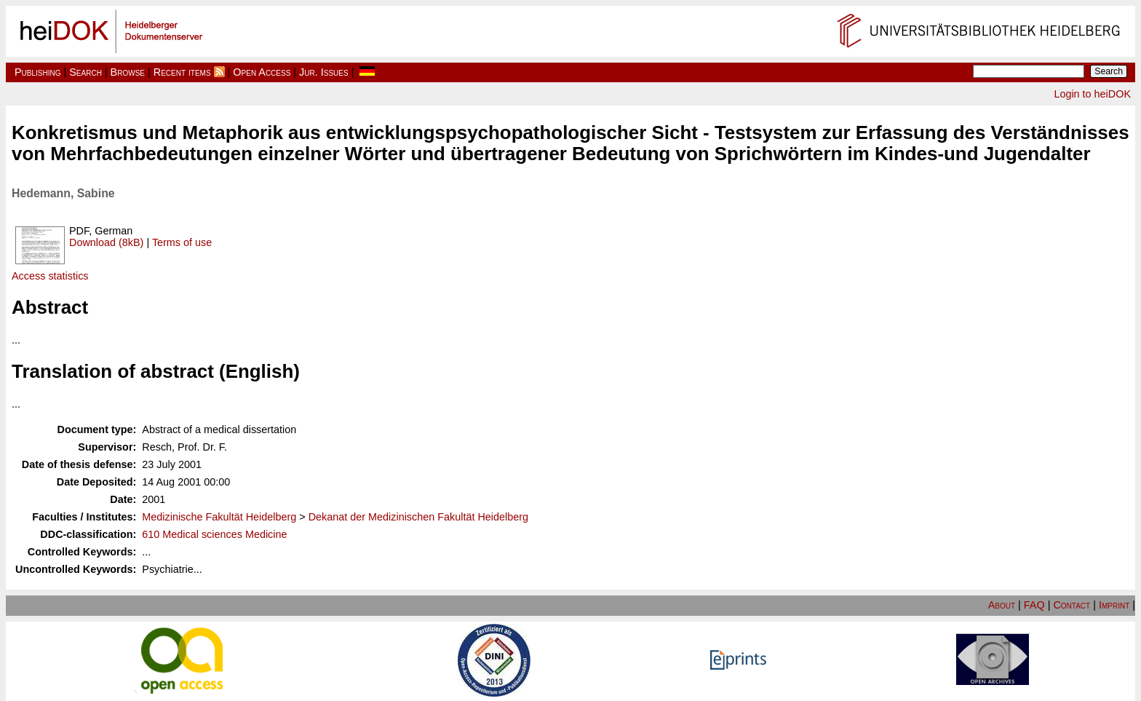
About (1001, 605)
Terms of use (182, 242)
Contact (1071, 605)
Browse (128, 72)
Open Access (261, 72)
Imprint (1114, 605)
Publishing (38, 72)
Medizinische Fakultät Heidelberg (219, 517)
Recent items (182, 72)
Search (85, 72)
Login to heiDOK (1092, 94)
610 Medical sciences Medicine (214, 534)
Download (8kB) (106, 242)
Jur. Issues (324, 72)
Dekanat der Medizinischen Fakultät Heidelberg (418, 517)
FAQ (1034, 605)
